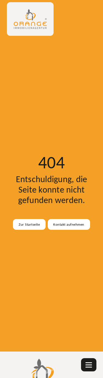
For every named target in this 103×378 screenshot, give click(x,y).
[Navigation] (88, 364)
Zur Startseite (29, 224)
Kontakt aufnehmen (68, 224)
